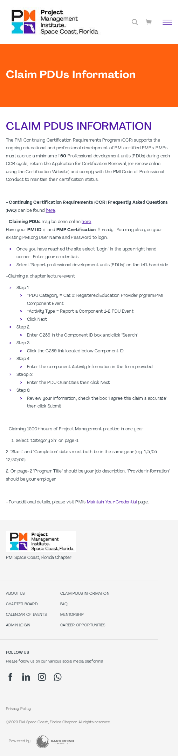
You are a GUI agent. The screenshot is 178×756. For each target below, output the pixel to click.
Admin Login (18, 625)
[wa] (57, 677)
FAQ (64, 604)
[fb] (10, 677)
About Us (15, 594)
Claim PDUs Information (84, 594)
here (50, 211)
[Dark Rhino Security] (55, 742)
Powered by (19, 741)
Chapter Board (22, 604)
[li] (26, 677)
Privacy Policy (18, 709)
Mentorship (72, 615)
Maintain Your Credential (112, 502)
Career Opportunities (82, 625)
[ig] (41, 677)
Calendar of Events (26, 615)
